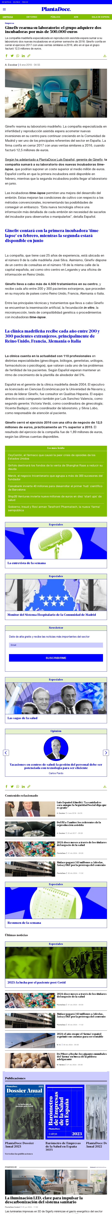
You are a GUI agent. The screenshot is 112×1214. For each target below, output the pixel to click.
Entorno (31, 17)
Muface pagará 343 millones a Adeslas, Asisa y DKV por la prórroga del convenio (81, 864)
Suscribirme (56, 658)
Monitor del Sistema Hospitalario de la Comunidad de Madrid (52, 615)
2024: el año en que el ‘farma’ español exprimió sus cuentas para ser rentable (80, 1035)
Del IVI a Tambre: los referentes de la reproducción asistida (79, 824)
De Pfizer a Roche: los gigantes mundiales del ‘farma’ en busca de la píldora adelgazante (82, 1057)
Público (55, 17)
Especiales (56, 524)
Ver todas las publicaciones (19, 1154)
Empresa (8, 17)
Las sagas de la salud (22, 718)
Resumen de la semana (24, 923)
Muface (16, 2)
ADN (76, 17)
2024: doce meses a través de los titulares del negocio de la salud (82, 844)
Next (106, 753)
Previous (6, 753)
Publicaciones (15, 1078)
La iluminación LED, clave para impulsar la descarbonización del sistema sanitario (44, 1200)
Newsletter (56, 628)
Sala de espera (100, 17)
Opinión (56, 731)
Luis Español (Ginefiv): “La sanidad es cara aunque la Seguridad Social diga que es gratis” (81, 805)
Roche (25, 2)
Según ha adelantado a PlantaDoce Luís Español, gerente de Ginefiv (54, 159)
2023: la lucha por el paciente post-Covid (37, 982)
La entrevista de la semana (27, 563)
